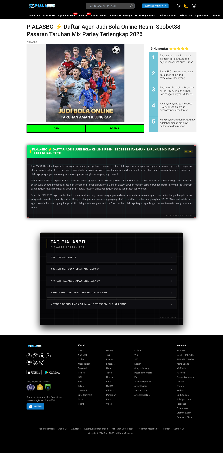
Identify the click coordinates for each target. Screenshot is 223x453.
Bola (80, 381)
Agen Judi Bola (66, 15)
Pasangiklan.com (185, 377)
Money (109, 350)
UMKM (109, 386)
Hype (108, 368)
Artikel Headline (142, 395)
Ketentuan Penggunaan (96, 428)
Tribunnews (182, 408)
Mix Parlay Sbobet (145, 15)
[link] (186, 5)
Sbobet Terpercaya (121, 15)
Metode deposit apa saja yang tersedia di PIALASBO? (111, 304)
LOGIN (56, 128)
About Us (63, 428)
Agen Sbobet (202, 16)
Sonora (180, 386)
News (81, 350)
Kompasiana (183, 364)
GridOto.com (183, 395)
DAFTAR (114, 128)
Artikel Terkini (140, 386)
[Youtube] (29, 362)
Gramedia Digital (185, 417)
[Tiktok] (41, 362)
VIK (136, 355)
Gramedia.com (184, 412)
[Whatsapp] (35, 362)
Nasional (82, 355)
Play (136, 377)
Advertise (76, 428)
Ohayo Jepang (141, 368)
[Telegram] (41, 355)
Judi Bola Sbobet (167, 15)
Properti (110, 359)
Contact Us (178, 428)
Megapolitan (84, 364)
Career (166, 428)
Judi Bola (83, 15)
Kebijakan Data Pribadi (123, 428)
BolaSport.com (184, 399)
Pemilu (81, 372)
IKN (80, 377)
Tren (108, 355)
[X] (35, 355)
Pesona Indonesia (143, 372)
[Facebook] (29, 355)
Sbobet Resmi (99, 15)
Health (81, 404)
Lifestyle (110, 364)
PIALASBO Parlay (185, 359)
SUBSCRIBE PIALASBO (154, 6)
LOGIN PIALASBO (185, 355)
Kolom (137, 350)
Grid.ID (180, 390)
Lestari (137, 364)
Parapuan (111, 395)
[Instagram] (48, 355)
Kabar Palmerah (47, 428)
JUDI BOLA (34, 15)
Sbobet (216, 15)
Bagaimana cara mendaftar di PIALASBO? (111, 293)
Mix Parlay (186, 15)
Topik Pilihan (140, 390)
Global (81, 359)
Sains (80, 399)
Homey (109, 377)
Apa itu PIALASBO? (111, 258)
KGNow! (181, 372)
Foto (108, 399)
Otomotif (82, 390)
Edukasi (110, 390)
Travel (109, 372)
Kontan (180, 381)
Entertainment (85, 395)
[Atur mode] (178, 5)
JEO (136, 359)
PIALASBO (49, 15)
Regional (82, 368)
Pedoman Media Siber (148, 428)
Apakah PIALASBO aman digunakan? (111, 269)
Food (108, 381)
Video (109, 404)
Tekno (81, 386)
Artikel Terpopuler (143, 381)
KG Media (181, 368)
